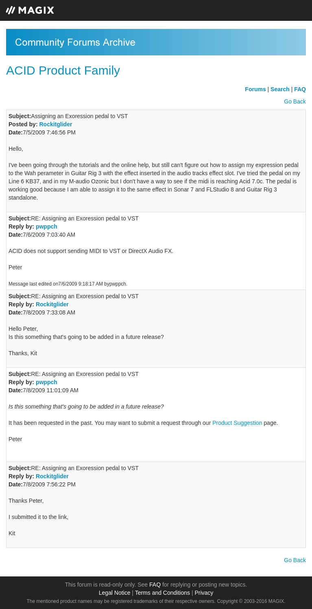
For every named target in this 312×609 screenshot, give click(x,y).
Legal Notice (115, 592)
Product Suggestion (237, 423)
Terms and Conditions (162, 592)
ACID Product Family (63, 70)
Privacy (203, 592)
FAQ (155, 584)
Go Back (295, 101)
